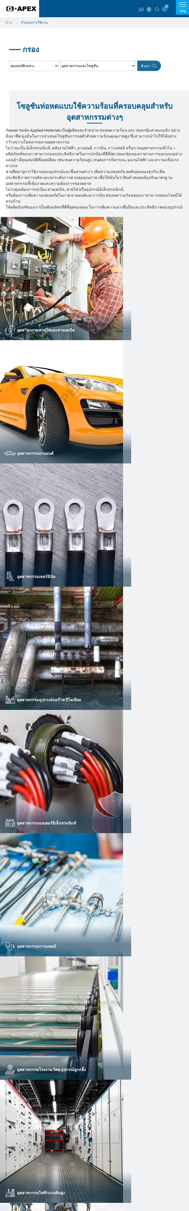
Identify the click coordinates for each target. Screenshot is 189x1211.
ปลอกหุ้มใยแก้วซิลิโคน (27, 1184)
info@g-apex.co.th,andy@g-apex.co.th (81, 1095)
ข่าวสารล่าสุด (130, 1156)
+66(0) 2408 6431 (65, 1078)
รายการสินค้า (23, 1133)
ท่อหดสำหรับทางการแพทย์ (30, 1148)
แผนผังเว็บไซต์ (131, 1179)
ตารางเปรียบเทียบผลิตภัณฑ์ (144, 1141)
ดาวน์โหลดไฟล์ (132, 1164)
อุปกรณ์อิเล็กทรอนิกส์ (26, 1170)
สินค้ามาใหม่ (19, 1192)
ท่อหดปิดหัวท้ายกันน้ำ (75, 1155)
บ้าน (9, 22)
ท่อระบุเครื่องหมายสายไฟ (78, 1162)
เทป (13, 1162)
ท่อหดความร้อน (21, 1141)
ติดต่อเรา (126, 1172)
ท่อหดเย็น (66, 1148)
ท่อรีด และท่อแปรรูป (25, 1177)
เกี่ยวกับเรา (128, 1133)
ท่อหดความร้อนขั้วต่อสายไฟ (31, 1155)
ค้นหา (149, 65)
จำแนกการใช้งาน (134, 1148)
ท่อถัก (63, 1141)
